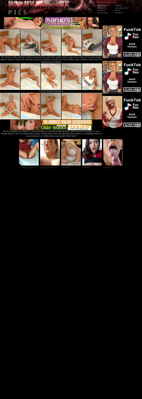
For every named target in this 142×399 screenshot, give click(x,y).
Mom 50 (117, 10)
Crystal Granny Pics (121, 8)
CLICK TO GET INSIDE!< (51, 91)
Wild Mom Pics (102, 8)
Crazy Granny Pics (103, 5)
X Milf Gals (118, 5)
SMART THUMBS (75, 349)
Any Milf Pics (101, 10)
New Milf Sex (119, 13)
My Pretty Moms (102, 13)
